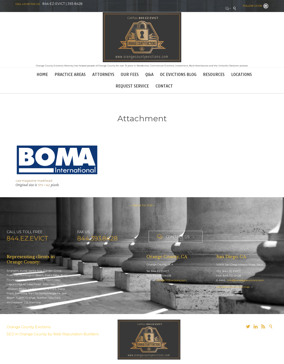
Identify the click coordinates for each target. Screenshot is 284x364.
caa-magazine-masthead (34, 180)
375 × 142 (44, 185)
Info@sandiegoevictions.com (245, 280)
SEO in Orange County (27, 334)
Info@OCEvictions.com (171, 280)
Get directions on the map (233, 286)
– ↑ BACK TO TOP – (142, 205)
